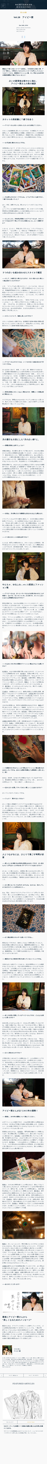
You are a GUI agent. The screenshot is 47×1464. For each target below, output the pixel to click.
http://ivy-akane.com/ (6, 1366)
